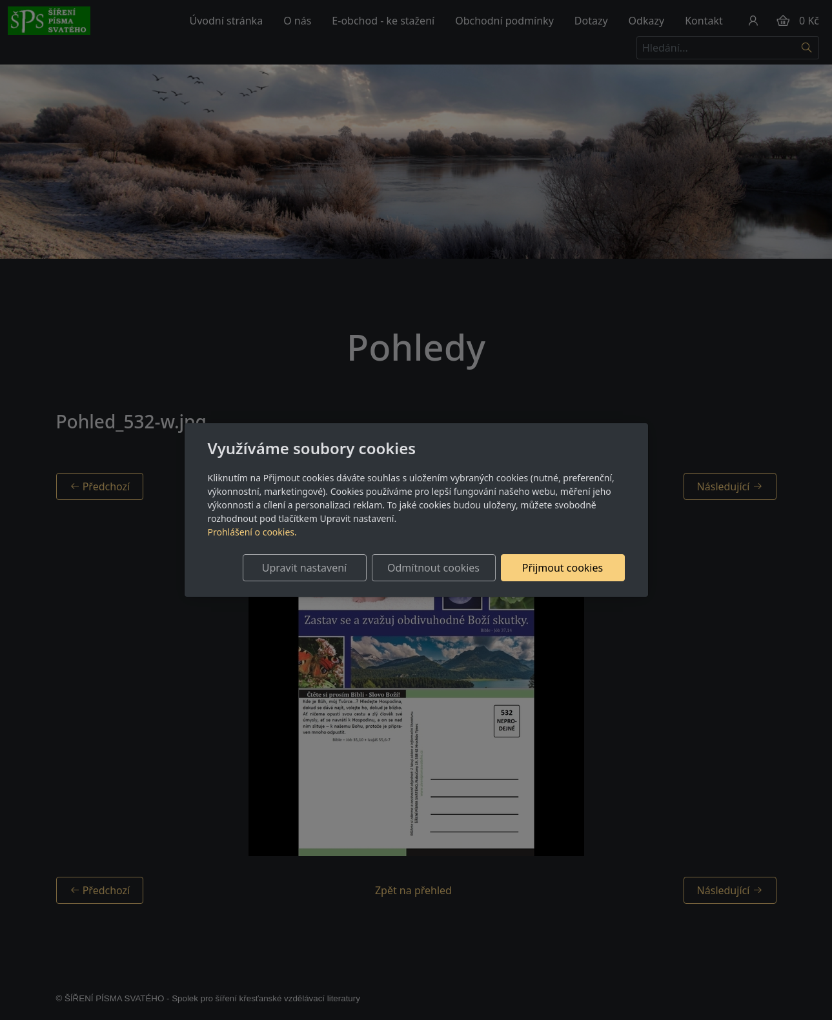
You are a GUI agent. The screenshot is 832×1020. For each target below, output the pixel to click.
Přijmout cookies (562, 568)
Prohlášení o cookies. (252, 532)
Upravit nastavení (304, 568)
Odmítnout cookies (433, 568)
